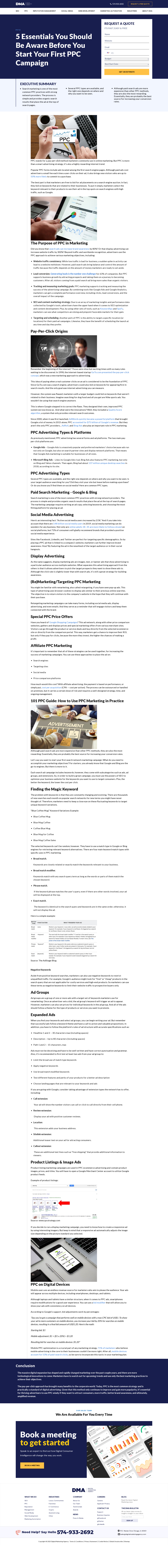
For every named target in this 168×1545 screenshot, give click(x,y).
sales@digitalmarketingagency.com (133, 1534)
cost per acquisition (51, 687)
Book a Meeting (32, 1465)
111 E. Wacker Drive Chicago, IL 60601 (133, 1531)
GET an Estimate (127, 72)
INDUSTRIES (132, 11)
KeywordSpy (106, 308)
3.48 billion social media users (68, 523)
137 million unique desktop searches (107, 463)
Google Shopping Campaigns (63, 622)
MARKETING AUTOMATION (111, 11)
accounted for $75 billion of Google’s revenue (95, 422)
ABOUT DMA (147, 11)
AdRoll (65, 425)
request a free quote (140, 4)
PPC (26, 11)
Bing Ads (78, 425)
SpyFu (120, 308)
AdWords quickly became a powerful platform (92, 419)
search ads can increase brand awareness (69, 248)
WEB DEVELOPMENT (86, 11)
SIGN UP (129, 1520)
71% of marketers (106, 1348)
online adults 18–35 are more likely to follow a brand (95, 527)
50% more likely (39, 176)
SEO (17, 11)
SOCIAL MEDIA (67, 11)
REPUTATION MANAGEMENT (44, 11)
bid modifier (99, 1302)
